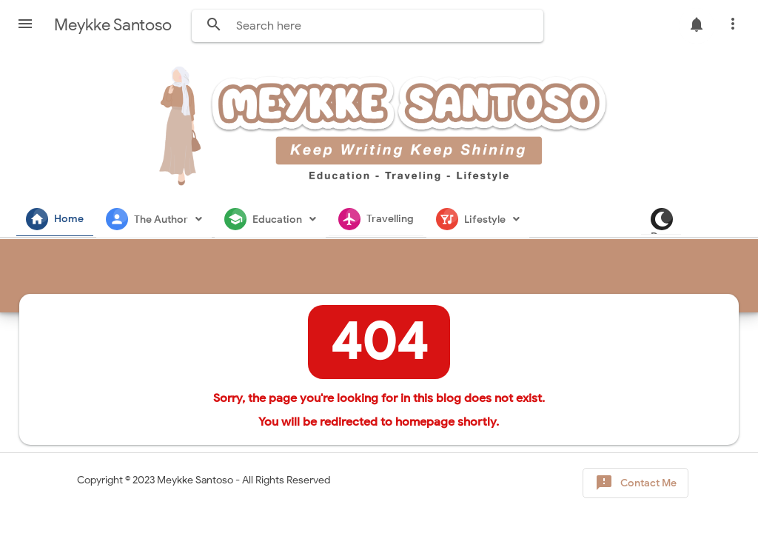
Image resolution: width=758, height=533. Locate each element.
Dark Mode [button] (728, 221)
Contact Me (635, 483)
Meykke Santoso (195, 480)
